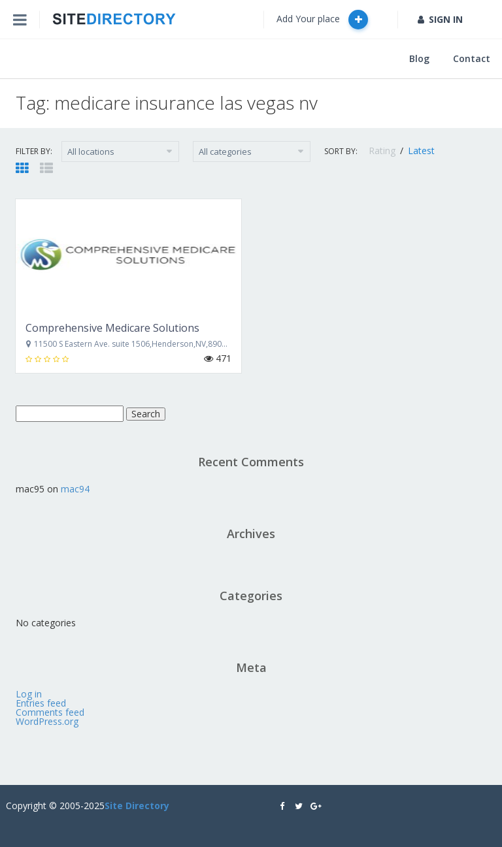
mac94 (75, 489)
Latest (421, 150)
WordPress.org (47, 721)
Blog (419, 58)
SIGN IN (440, 19)
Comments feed (50, 712)
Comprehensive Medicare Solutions (112, 328)
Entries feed (41, 703)
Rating (383, 150)
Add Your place (322, 19)
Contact (471, 58)
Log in (29, 694)
